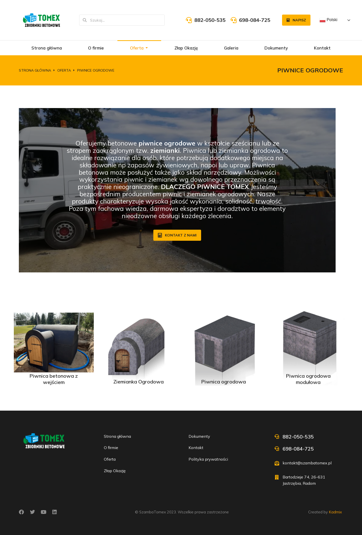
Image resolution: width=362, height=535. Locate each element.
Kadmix (335, 512)
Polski (328, 20)
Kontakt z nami (177, 235)
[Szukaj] (84, 20)
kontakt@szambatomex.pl (307, 462)
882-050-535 (209, 20)
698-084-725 (254, 20)
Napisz (296, 20)
